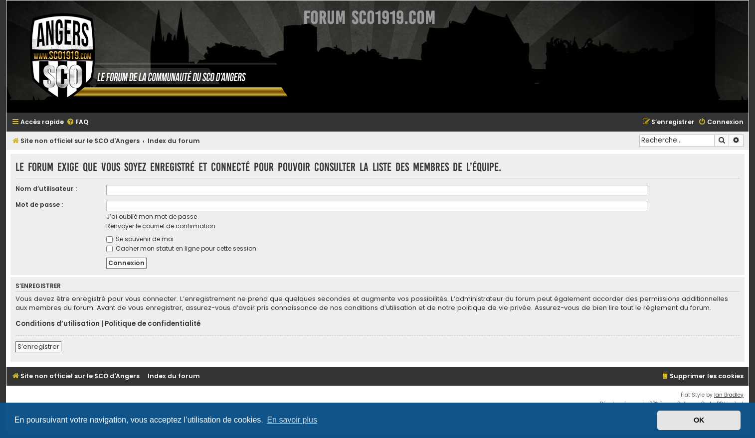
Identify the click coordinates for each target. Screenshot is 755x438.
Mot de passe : (39, 204)
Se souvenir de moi (140, 239)
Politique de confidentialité (152, 323)
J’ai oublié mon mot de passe (151, 216)
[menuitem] (77, 122)
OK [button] (699, 420)
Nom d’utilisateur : (46, 188)
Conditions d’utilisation (57, 323)
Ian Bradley (729, 395)
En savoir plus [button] (292, 420)
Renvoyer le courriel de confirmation (160, 226)
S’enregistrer (38, 346)
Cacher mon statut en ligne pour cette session (181, 248)
